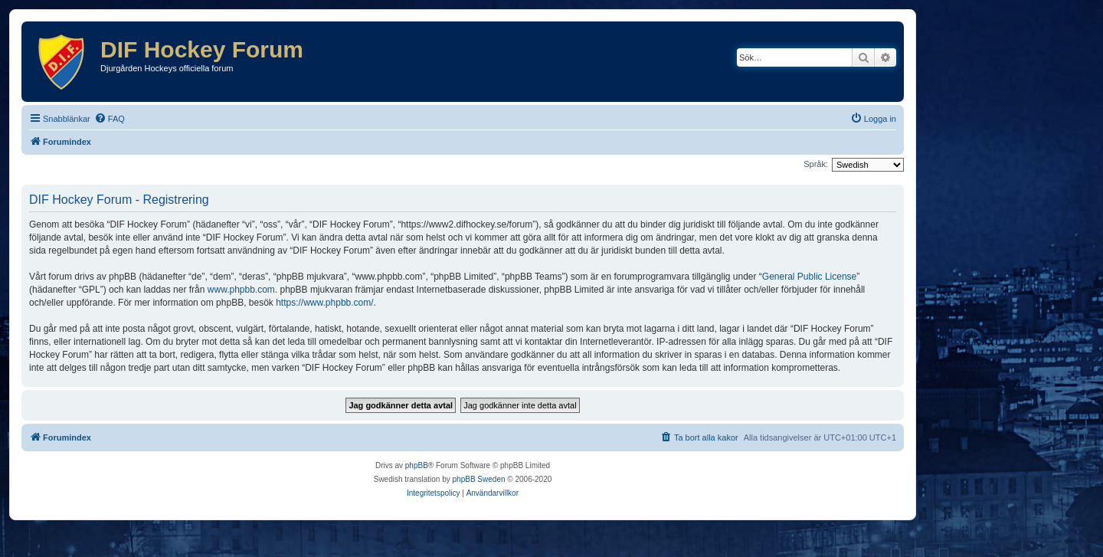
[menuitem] (109, 119)
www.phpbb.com (241, 289)
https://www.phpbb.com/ (324, 302)
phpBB (416, 465)
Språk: (816, 164)
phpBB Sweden (479, 479)
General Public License (809, 276)
